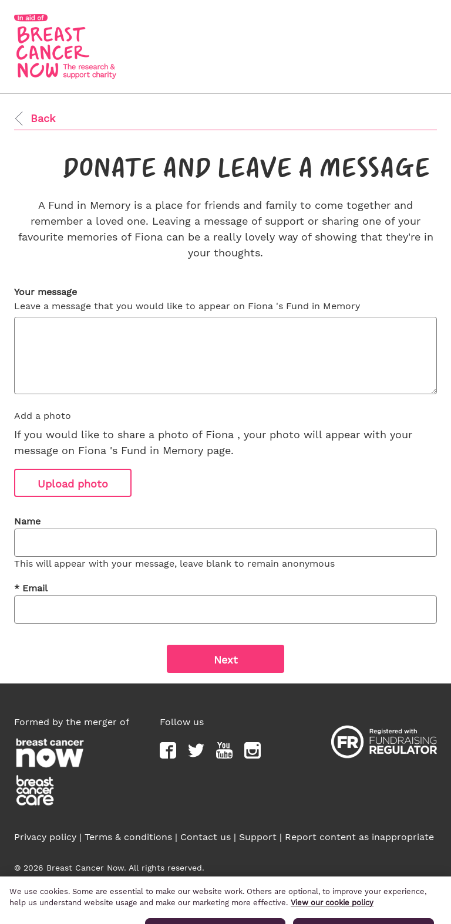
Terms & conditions (128, 836)
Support (258, 836)
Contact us (205, 836)
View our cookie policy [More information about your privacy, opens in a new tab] (332, 913)
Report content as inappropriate (359, 836)
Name (27, 521)
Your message (45, 291)
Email (31, 588)
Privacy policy (45, 836)
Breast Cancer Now (326, 880)
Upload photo (73, 484)
